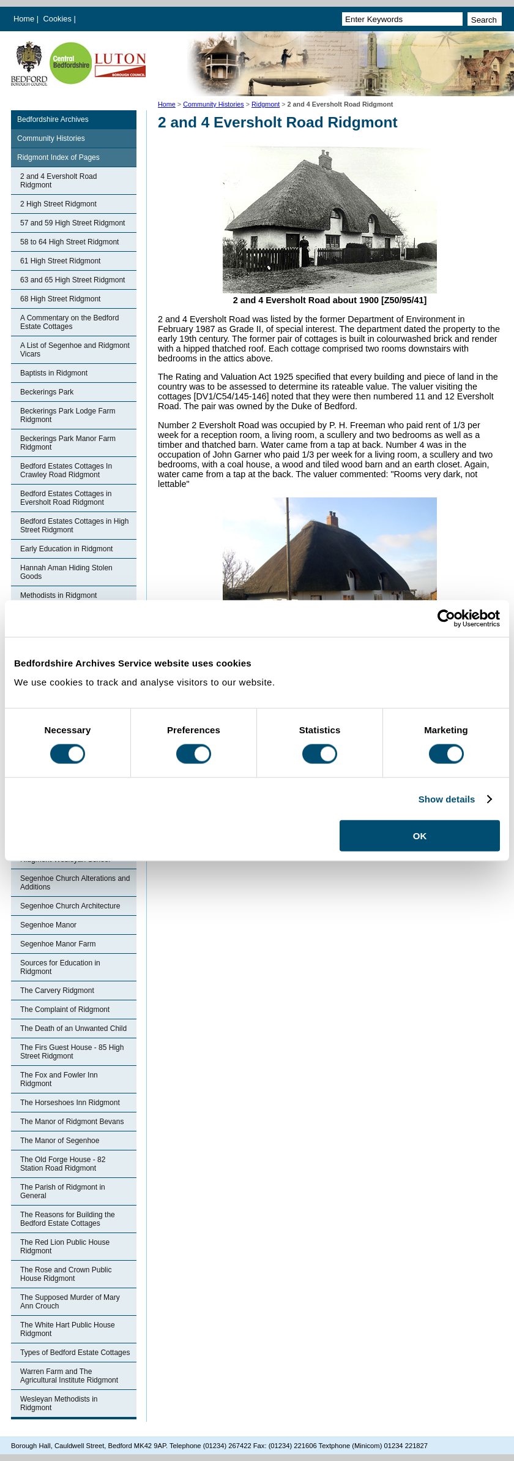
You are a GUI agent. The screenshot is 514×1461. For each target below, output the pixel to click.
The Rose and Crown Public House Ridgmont (65, 1274)
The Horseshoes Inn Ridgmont (70, 1102)
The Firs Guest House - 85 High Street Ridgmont (72, 1051)
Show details (447, 798)
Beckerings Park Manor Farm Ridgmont (68, 442)
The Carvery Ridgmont (57, 990)
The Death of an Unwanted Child (73, 1028)
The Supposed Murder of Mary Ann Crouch (70, 1301)
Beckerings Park (46, 392)
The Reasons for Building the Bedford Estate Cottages (67, 1219)
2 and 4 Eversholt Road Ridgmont (58, 180)
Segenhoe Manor (48, 925)
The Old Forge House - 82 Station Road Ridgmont (62, 1163)
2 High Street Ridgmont (58, 204)
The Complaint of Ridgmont (65, 1009)
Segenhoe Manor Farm (57, 944)
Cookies (58, 18)
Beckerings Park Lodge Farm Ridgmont (67, 415)
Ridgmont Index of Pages (58, 157)
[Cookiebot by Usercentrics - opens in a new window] (446, 618)
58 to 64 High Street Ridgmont (69, 242)
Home (23, 18)
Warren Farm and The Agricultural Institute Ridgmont (69, 1375)
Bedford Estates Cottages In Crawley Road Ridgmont (66, 470)
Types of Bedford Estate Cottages (75, 1352)
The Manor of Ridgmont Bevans (72, 1121)
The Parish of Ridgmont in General (62, 1191)
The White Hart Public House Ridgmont (67, 1329)
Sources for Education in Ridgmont (60, 967)
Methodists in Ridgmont (58, 595)
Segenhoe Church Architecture (70, 906)
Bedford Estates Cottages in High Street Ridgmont (74, 525)
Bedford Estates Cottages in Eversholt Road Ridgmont (65, 498)
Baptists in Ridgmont (54, 373)
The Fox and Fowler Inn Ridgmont (59, 1079)
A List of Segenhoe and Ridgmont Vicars (75, 349)
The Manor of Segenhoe (59, 1140)
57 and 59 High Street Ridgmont (72, 223)
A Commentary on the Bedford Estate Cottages (69, 322)
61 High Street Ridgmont (60, 261)
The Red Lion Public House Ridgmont (65, 1246)
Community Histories (213, 104)
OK (420, 836)
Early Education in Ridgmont (66, 549)
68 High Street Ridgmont (60, 299)
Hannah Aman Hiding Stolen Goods (66, 572)
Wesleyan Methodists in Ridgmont (59, 1403)
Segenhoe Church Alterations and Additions (75, 882)
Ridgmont (265, 104)
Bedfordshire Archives (53, 119)
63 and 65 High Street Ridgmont (72, 280)
